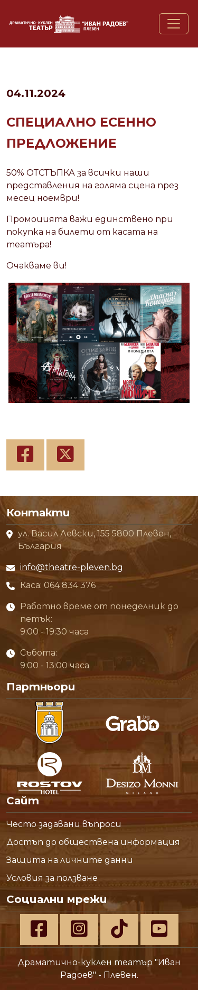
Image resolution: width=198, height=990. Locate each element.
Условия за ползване (52, 878)
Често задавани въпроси (63, 824)
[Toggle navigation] (173, 23)
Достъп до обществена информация (93, 842)
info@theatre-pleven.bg (71, 567)
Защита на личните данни (69, 860)
